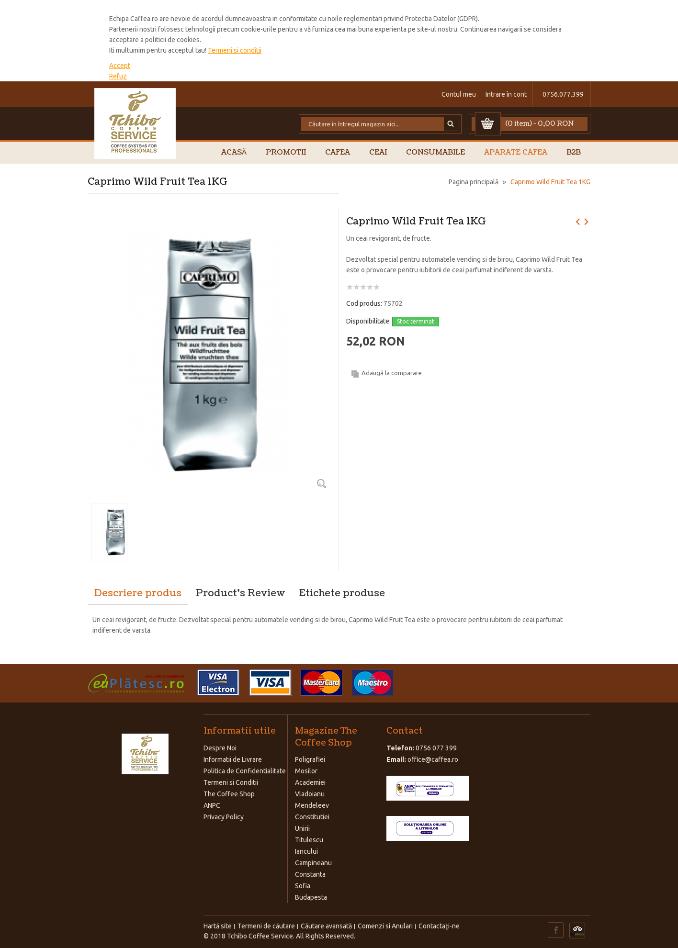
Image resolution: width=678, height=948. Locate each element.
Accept (119, 65)
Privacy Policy (223, 817)
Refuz (118, 76)
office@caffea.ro (432, 759)
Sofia (302, 886)
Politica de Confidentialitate (244, 771)
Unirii (302, 828)
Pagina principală (473, 182)
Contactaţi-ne (439, 926)
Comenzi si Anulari (385, 926)
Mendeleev (312, 805)
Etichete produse (342, 593)
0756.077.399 (563, 94)
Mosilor (306, 771)
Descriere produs (137, 593)
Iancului (306, 851)
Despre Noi (220, 748)
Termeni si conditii (234, 50)
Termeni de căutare (266, 926)
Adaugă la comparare (392, 372)
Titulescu (309, 840)
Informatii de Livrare (232, 759)
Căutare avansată (326, 926)
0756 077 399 (436, 748)
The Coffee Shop (229, 794)
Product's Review (240, 593)
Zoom (321, 483)
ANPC (211, 805)
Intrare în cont (506, 94)
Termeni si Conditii (230, 782)
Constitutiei (312, 817)
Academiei (310, 782)
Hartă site (217, 926)
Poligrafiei (310, 759)
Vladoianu (310, 794)
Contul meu (458, 94)
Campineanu (313, 863)
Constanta (310, 874)
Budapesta (311, 897)
